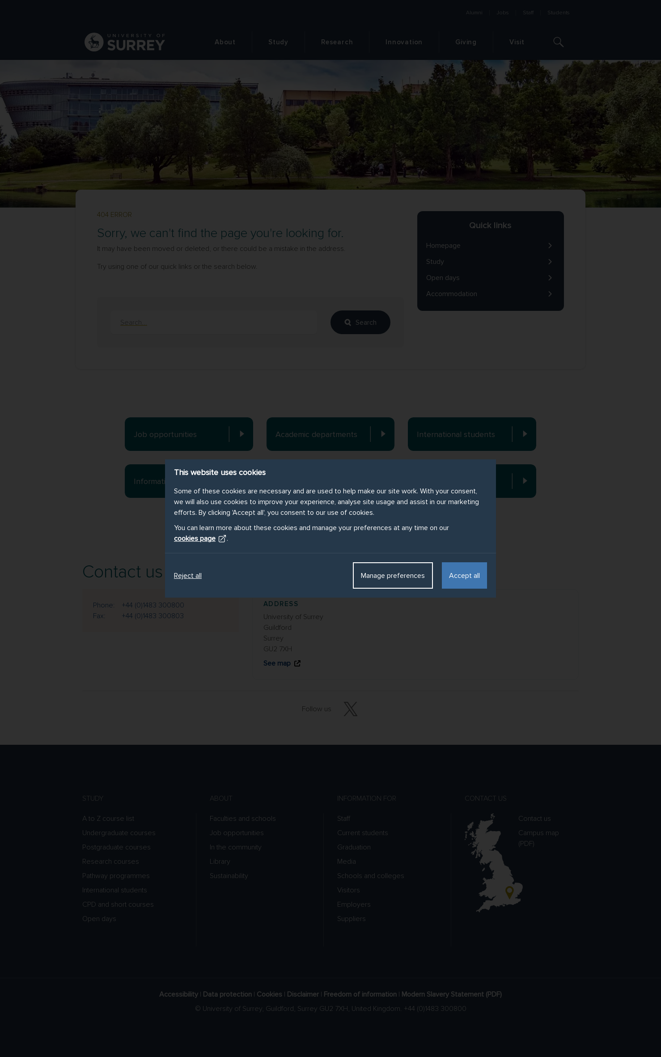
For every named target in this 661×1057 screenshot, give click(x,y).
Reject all (188, 575)
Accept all (464, 575)
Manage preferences (393, 575)
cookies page (200, 538)
